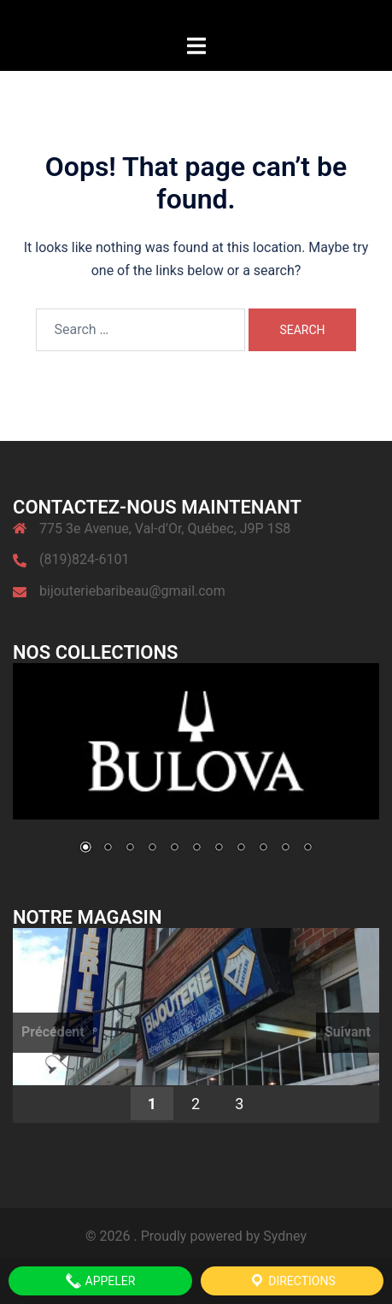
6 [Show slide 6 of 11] (196, 848)
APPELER (100, 1280)
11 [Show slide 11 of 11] (307, 848)
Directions (292, 1280)
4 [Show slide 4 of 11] (152, 848)
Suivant (348, 1032)
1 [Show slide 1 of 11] (85, 848)
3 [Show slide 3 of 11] (129, 848)
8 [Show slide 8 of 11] (240, 848)
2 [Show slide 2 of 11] (107, 848)
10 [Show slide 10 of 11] (285, 848)
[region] (196, 770)
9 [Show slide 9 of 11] (263, 848)
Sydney (285, 1236)
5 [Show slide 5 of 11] (174, 848)
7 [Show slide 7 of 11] (218, 848)
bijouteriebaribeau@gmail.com (132, 591)
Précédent (53, 1032)
